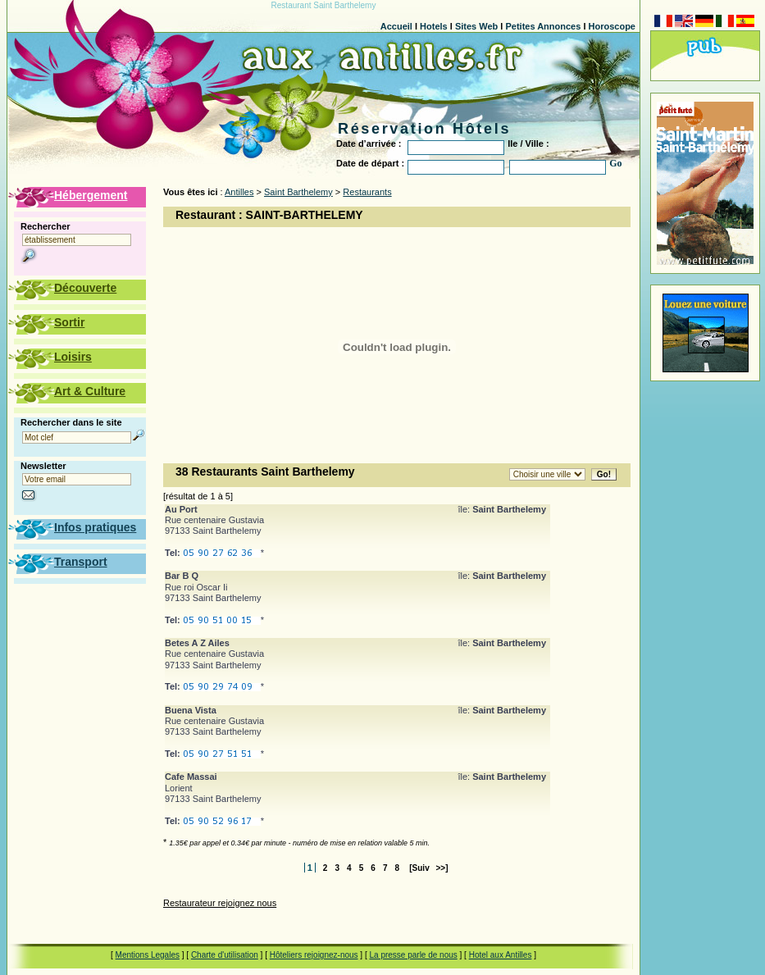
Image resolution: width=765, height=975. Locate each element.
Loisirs (73, 356)
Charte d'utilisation (224, 954)
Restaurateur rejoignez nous (219, 903)
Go (615, 163)
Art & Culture (89, 391)
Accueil (396, 26)
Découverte (85, 287)
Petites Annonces (543, 26)
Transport (80, 561)
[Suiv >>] (428, 867)
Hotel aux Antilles (500, 954)
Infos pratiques (95, 527)
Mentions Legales (148, 954)
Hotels (434, 26)
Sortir (69, 322)
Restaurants (367, 192)
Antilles (239, 192)
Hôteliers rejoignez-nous (314, 954)
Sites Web (476, 26)
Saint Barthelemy (298, 192)
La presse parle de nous (413, 954)
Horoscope (612, 26)
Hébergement (90, 195)
